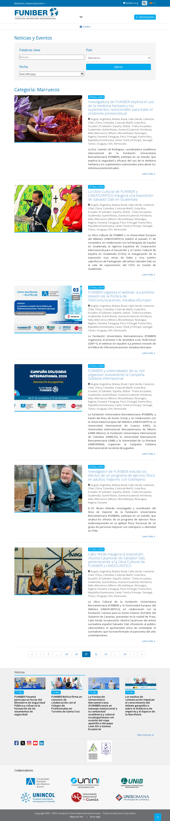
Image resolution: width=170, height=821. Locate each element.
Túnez (92, 143)
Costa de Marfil (123, 122)
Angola (94, 119)
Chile (91, 122)
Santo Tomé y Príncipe (128, 140)
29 (66, 654)
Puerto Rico (145, 136)
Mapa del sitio (77, 816)
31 (86, 654)
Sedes (85, 26)
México (112, 133)
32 (96, 654)
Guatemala (94, 129)
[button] (152, 3)
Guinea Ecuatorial (128, 129)
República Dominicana (101, 140)
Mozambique (125, 133)
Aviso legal (95, 816)
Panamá (102, 136)
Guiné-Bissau (109, 129)
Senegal (147, 140)
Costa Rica (139, 122)
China (98, 122)
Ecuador (93, 126)
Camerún (148, 119)
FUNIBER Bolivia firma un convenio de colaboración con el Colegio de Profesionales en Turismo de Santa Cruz (66, 704)
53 (125, 654)
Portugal (132, 136)
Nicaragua (140, 133)
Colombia (108, 122)
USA (110, 143)
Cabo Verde (135, 119)
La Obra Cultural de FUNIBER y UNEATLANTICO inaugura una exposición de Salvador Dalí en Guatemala (120, 195)
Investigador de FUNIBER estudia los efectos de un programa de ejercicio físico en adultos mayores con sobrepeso (121, 475)
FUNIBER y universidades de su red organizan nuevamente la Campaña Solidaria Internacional (116, 374)
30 (76, 654)
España (117, 126)
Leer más (147, 173)
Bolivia (116, 119)
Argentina (105, 119)
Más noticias (145, 735)
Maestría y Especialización (30, 3)
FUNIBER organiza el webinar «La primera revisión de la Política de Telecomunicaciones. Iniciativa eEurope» (121, 296)
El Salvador (105, 126)
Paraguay (113, 136)
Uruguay (102, 143)
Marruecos (101, 133)
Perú (123, 136)
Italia (90, 133)
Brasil (124, 119)
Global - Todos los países (136, 126)
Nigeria (92, 136)
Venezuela (120, 143)
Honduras (146, 129)
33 (106, 654)
